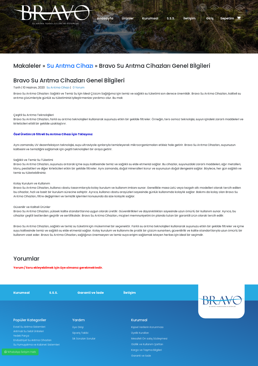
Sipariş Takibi (80, 333)
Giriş (210, 18)
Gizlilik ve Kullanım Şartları (147, 344)
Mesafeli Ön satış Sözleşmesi (149, 338)
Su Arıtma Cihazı (70, 66)
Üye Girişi (78, 327)
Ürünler (128, 18)
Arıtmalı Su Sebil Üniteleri (28, 331)
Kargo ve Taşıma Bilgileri (146, 350)
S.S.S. (171, 18)
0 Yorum (78, 87)
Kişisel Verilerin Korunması (147, 327)
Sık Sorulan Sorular (83, 338)
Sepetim (230, 18)
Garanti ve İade (90, 292)
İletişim (189, 18)
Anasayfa (105, 18)
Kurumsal (150, 18)
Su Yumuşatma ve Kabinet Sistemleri (36, 344)
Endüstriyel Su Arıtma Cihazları (32, 340)
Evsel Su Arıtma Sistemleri (29, 327)
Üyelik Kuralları (140, 333)
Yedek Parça (21, 335)
